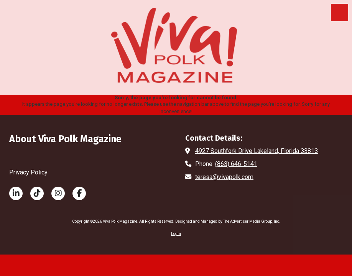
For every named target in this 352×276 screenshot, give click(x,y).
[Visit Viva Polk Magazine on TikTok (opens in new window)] (37, 193)
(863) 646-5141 (236, 164)
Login (176, 234)
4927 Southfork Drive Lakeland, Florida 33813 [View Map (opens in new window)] (256, 150)
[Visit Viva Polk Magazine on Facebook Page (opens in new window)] (79, 193)
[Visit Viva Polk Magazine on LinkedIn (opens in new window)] (16, 193)
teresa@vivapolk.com (224, 177)
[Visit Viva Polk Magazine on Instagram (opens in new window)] (58, 193)
